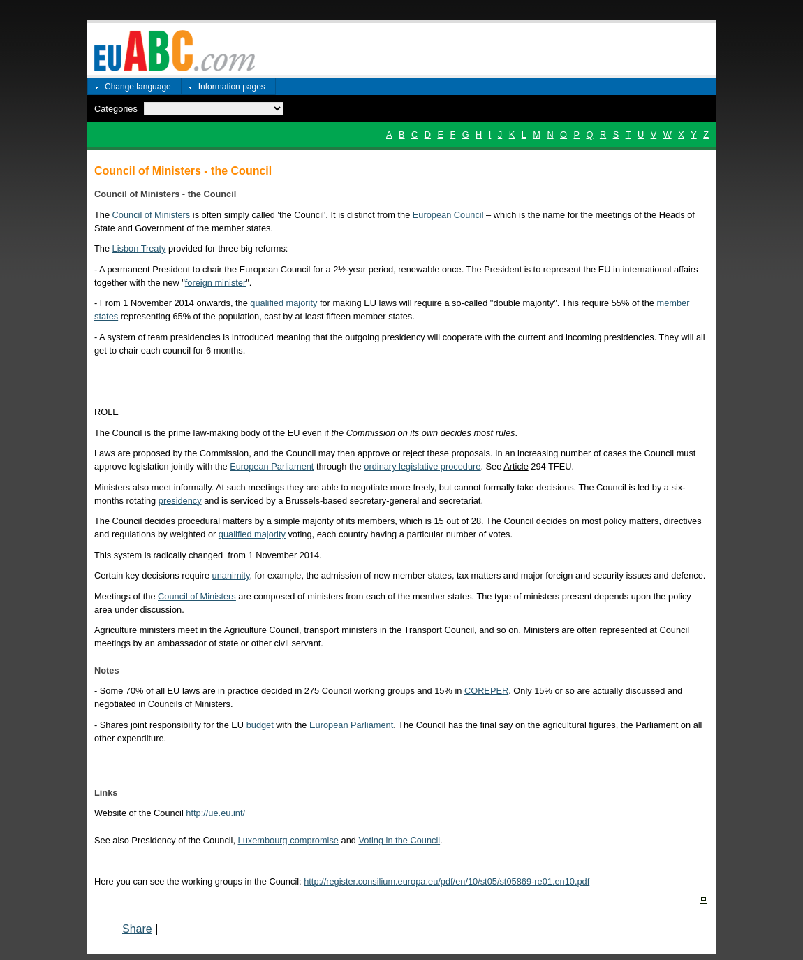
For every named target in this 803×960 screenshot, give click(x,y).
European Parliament (272, 466)
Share (137, 929)
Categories (116, 108)
